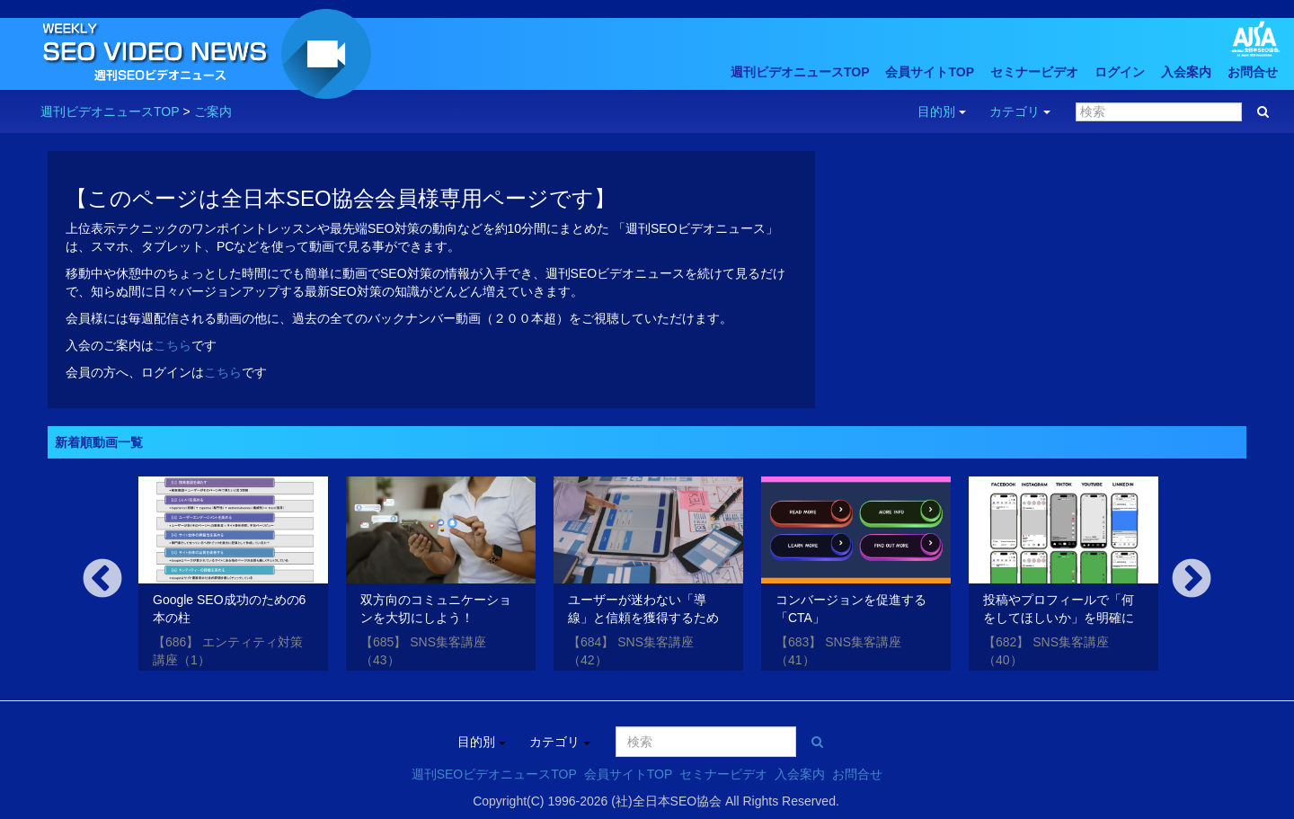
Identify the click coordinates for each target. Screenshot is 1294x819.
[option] (233, 577)
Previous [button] (102, 579)
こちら (172, 345)
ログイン (1120, 72)
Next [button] (1191, 579)
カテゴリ (1019, 111)
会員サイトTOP (929, 72)
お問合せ (1253, 72)
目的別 (941, 111)
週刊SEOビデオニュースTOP (494, 774)
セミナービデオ (1034, 72)
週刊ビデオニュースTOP (800, 72)
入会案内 (1186, 72)
